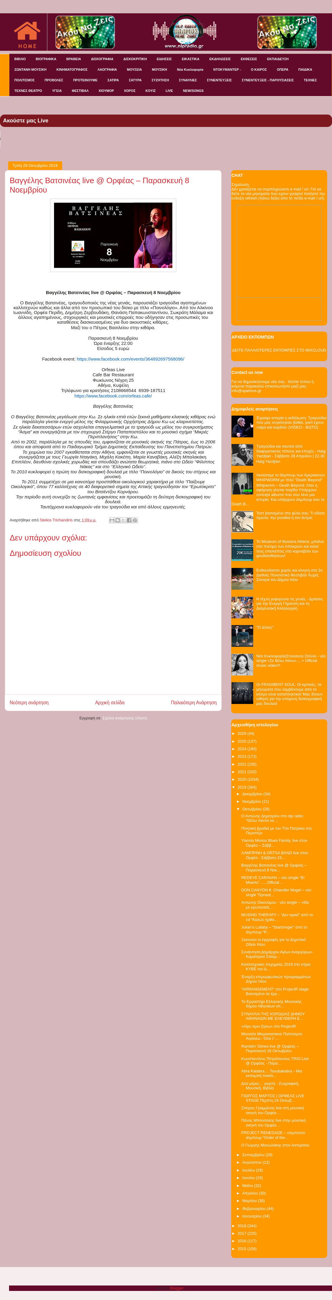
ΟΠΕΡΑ (282, 69)
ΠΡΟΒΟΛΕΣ (54, 80)
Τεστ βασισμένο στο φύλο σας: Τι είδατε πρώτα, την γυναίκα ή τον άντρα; (290, 515)
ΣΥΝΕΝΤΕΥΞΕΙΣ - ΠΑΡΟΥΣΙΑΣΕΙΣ (268, 80)
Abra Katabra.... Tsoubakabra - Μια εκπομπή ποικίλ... (271, 1073)
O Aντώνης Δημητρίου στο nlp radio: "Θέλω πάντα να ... (272, 818)
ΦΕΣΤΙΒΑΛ (80, 90)
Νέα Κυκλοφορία (190, 69)
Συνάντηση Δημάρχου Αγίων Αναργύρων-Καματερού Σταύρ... (277, 954)
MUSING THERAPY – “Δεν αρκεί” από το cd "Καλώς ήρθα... (277, 917)
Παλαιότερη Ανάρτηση (194, 702)
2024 (242, 749)
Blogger (176, 1288)
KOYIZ (150, 90)
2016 (242, 1241)
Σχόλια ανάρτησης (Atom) (125, 718)
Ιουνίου (249, 1177)
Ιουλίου (249, 1170)
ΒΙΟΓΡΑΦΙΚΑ (46, 59)
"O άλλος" (264, 627)
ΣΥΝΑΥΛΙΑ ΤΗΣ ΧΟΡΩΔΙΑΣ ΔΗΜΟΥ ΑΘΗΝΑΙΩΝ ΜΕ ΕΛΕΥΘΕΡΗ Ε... (273, 1016)
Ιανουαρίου (252, 1216)
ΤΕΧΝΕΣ (310, 80)
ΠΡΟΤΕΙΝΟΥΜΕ (85, 80)
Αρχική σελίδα (109, 702)
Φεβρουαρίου (254, 1208)
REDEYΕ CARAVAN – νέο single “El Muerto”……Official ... (272, 880)
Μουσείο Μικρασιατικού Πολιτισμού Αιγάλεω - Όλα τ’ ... (271, 1036)
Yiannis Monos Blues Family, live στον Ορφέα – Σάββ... (274, 843)
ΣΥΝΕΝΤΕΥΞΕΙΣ (219, 80)
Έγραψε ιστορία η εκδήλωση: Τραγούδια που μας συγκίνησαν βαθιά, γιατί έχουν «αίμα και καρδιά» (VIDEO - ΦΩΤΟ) (291, 423)
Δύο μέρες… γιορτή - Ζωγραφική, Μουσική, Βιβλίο (270, 1086)
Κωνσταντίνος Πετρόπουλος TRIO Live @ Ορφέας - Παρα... (275, 1061)
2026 (242, 733)
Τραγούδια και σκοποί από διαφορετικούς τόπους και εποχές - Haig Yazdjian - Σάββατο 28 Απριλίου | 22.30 (290, 451)
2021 (242, 772)
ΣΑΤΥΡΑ (135, 80)
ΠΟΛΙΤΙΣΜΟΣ (24, 80)
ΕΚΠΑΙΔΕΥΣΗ (278, 59)
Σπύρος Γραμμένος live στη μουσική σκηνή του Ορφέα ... (272, 1110)
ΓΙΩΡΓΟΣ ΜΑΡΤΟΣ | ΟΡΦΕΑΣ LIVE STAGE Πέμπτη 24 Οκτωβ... (272, 1098)
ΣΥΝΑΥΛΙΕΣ (188, 80)
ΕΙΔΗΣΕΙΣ (164, 59)
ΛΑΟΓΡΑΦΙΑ (107, 69)
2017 (242, 1233)
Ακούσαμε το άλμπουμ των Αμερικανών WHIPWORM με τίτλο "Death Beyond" (290, 477)
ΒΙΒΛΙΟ (20, 59)
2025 (242, 741)
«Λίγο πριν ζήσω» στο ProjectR (268, 1026)
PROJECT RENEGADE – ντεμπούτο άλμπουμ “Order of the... (273, 1135)
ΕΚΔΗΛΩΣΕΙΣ (220, 59)
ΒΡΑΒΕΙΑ (73, 59)
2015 (242, 1249)
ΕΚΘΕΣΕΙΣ (249, 59)
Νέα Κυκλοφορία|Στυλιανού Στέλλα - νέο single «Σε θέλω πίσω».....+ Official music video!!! (291, 661)
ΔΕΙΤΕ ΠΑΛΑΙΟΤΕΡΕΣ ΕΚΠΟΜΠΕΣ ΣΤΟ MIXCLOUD (279, 350)
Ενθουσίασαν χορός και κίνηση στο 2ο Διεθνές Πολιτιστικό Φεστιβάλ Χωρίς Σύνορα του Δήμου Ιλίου (289, 575)
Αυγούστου (252, 1162)
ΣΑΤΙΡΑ (113, 80)
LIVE (169, 90)
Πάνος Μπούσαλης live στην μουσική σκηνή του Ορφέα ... (273, 1122)
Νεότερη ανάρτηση (29, 702)
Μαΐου (248, 1185)
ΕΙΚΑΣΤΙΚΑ (191, 59)
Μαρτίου (250, 1200)
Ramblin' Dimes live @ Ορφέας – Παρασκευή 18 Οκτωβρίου (270, 1048)
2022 (242, 764)
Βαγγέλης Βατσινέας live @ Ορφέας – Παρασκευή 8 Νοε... (274, 867)
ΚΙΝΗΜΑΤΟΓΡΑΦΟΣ (72, 69)
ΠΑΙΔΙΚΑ (305, 69)
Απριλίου (250, 1193)
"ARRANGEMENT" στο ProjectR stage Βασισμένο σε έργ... (274, 991)
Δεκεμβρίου (252, 794)
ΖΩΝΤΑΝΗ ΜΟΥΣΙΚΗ (30, 69)
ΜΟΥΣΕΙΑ (134, 69)
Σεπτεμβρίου (254, 1154)
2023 (242, 756)
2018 (242, 1226)
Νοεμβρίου (252, 801)
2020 (242, 779)
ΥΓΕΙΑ (57, 90)
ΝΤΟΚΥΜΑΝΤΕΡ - (227, 69)
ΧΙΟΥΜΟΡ (106, 90)
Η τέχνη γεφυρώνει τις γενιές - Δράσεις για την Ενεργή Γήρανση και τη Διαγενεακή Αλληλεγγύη (289, 604)
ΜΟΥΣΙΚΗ (159, 69)
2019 (242, 787)
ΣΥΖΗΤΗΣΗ (160, 80)
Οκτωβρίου (252, 809)
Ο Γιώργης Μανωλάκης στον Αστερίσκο (275, 1145)
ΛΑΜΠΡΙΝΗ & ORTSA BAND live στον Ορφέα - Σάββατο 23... (274, 855)
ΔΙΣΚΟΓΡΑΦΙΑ (102, 59)
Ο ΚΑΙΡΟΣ (259, 69)
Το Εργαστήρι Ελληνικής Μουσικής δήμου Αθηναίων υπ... (271, 1004)
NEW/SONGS (193, 90)
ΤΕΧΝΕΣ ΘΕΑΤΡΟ (28, 90)
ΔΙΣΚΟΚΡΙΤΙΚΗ (135, 59)
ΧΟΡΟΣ (130, 90)
